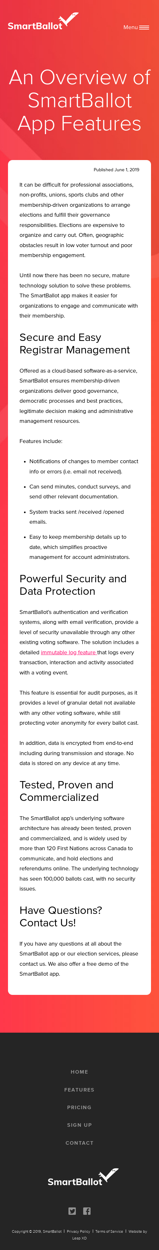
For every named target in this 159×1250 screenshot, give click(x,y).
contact (80, 1143)
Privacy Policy (78, 1231)
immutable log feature (69, 652)
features (79, 1090)
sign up (79, 1125)
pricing (79, 1107)
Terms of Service (109, 1231)
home (79, 1072)
